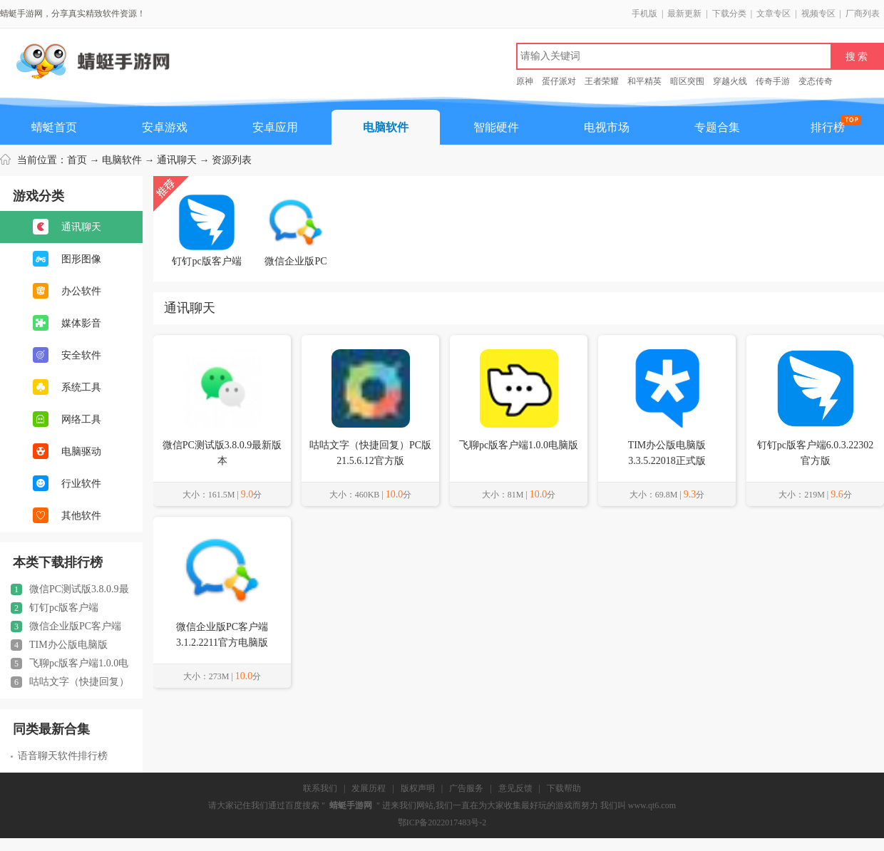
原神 (524, 81)
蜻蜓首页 (54, 127)
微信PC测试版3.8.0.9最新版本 (70, 589)
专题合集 (717, 127)
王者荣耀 (602, 81)
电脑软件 (385, 127)
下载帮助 (564, 788)
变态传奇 (815, 81)
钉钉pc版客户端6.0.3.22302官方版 (54, 608)
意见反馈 (515, 788)
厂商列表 (863, 14)
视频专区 (818, 14)
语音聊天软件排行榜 (59, 756)
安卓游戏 (164, 127)
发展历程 (368, 788)
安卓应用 (275, 127)
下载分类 (729, 14)
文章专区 (773, 14)
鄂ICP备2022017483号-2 (442, 822)
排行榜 (828, 127)
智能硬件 (496, 127)
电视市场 (606, 127)
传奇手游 (773, 81)
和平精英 (644, 81)
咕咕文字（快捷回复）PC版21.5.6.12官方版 (70, 682)
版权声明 (418, 788)
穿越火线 (730, 81)
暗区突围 (687, 81)
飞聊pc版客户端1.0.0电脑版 (69, 663)
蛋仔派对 (559, 81)
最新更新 (684, 14)
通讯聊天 (177, 160)
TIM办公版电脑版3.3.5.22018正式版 (59, 645)
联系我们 (320, 788)
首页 (77, 160)
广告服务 (466, 788)
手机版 (644, 14)
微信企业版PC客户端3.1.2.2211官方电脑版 (66, 626)
